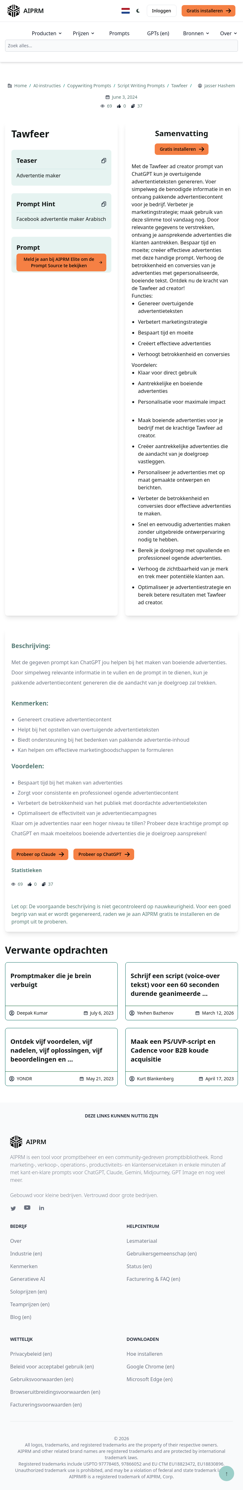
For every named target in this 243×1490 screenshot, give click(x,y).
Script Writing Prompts (142, 86)
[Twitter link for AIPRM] (13, 1208)
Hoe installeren (145, 1353)
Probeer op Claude (40, 854)
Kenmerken (24, 1266)
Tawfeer (180, 86)
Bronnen (196, 33)
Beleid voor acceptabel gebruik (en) (52, 1366)
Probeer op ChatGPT (104, 854)
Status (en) (139, 1266)
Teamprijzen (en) (30, 1304)
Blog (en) (20, 1317)
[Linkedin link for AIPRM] (43, 1209)
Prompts (119, 33)
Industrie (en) (26, 1253)
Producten (47, 33)
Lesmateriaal (142, 1240)
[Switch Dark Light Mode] (138, 10)
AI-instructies (47, 86)
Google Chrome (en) (150, 1366)
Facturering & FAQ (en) (153, 1278)
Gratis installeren (209, 11)
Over (229, 33)
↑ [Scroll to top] (226, 1473)
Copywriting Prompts (89, 86)
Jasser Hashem (219, 86)
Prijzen (84, 33)
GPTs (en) (158, 33)
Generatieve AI (27, 1278)
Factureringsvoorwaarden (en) (46, 1404)
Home (21, 86)
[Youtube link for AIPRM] (28, 1209)
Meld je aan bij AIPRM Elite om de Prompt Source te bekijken (63, 262)
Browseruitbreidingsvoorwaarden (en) (55, 1391)
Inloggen (161, 11)
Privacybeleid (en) (31, 1353)
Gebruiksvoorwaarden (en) (41, 1379)
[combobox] (121, 46)
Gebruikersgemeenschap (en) (161, 1253)
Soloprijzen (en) (28, 1291)
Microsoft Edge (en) (149, 1379)
